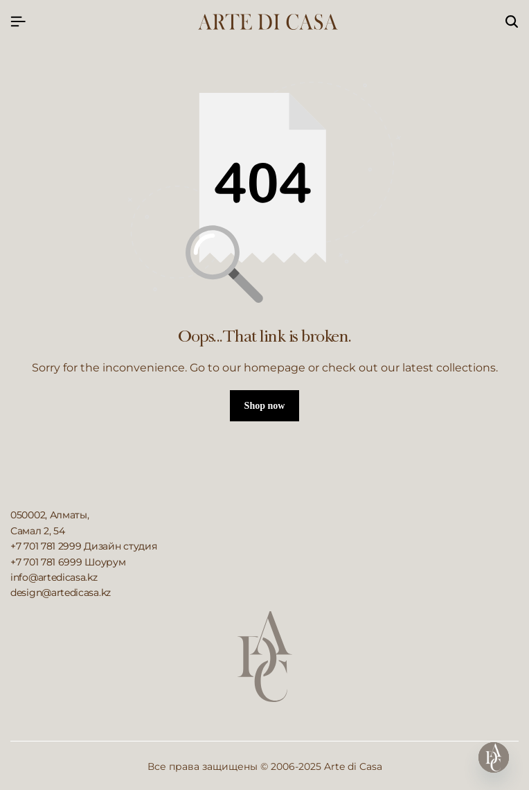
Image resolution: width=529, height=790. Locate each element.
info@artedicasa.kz (54, 577)
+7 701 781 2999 (46, 546)
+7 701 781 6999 (46, 562)
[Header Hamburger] (18, 22)
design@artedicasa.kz (60, 592)
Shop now (264, 406)
